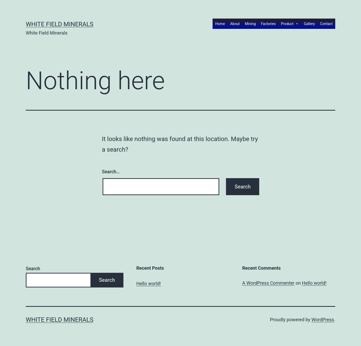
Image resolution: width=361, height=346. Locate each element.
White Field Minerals (59, 24)
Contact (326, 24)
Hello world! (148, 283)
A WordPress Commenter (268, 283)
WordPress (323, 319)
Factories (268, 24)
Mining (250, 24)
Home (220, 24)
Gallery (309, 24)
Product (290, 24)
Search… (111, 171)
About (235, 24)
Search (33, 268)
